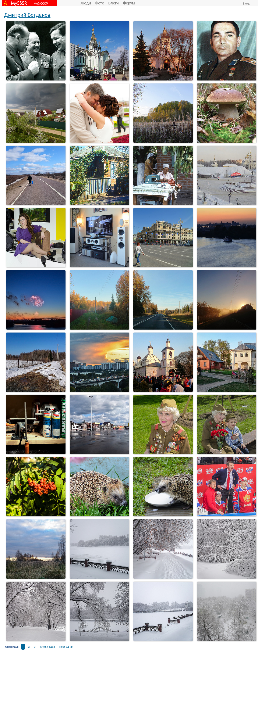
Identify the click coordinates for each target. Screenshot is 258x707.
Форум (129, 3)
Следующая (47, 646)
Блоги (113, 3)
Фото (99, 3)
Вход (246, 3)
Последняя (66, 646)
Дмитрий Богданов (27, 15)
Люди (86, 3)
